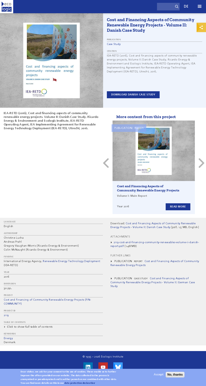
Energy (8, 338)
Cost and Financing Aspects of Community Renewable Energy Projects (148, 188)
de (186, 6)
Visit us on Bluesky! (118, 367)
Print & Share (201, 27)
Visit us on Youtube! (103, 367)
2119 (6, 315)
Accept (158, 375)
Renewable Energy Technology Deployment (71, 261)
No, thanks (175, 375)
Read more (178, 206)
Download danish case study (133, 94)
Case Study (114, 44)
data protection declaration (79, 384)
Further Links (120, 255)
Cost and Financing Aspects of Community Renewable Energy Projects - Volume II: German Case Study (152, 282)
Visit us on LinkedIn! (88, 367)
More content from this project (146, 116)
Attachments (120, 236)
